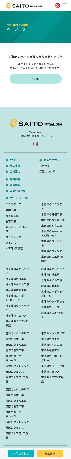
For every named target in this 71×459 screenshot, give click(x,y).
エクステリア (13, 204)
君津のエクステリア (53, 269)
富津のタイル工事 (16, 344)
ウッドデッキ (13, 237)
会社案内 (15, 171)
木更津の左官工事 (51, 225)
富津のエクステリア (17, 333)
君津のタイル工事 (51, 280)
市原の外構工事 (50, 339)
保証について (47, 171)
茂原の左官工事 (15, 406)
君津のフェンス (50, 307)
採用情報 (15, 179)
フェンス (11, 243)
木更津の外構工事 (51, 214)
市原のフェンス (50, 371)
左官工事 (11, 221)
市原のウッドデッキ (53, 366)
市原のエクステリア (53, 333)
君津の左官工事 (50, 286)
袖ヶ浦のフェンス (16, 315)
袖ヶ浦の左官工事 (16, 290)
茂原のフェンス (15, 427)
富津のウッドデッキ (17, 366)
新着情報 (15, 185)
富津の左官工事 (15, 350)
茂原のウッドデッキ (17, 422)
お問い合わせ (18, 190)
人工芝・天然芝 (14, 248)
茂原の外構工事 (15, 395)
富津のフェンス (15, 371)
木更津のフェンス (51, 251)
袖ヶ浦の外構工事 (16, 279)
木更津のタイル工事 (53, 220)
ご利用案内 (45, 165)
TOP (12, 160)
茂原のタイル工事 (16, 401)
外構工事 (11, 210)
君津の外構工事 (50, 274)
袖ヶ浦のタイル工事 (17, 284)
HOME (35, 79)
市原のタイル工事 (51, 344)
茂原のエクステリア (17, 389)
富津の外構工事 (15, 339)
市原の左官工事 (50, 350)
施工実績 (15, 165)
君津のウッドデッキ (53, 301)
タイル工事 (12, 216)
